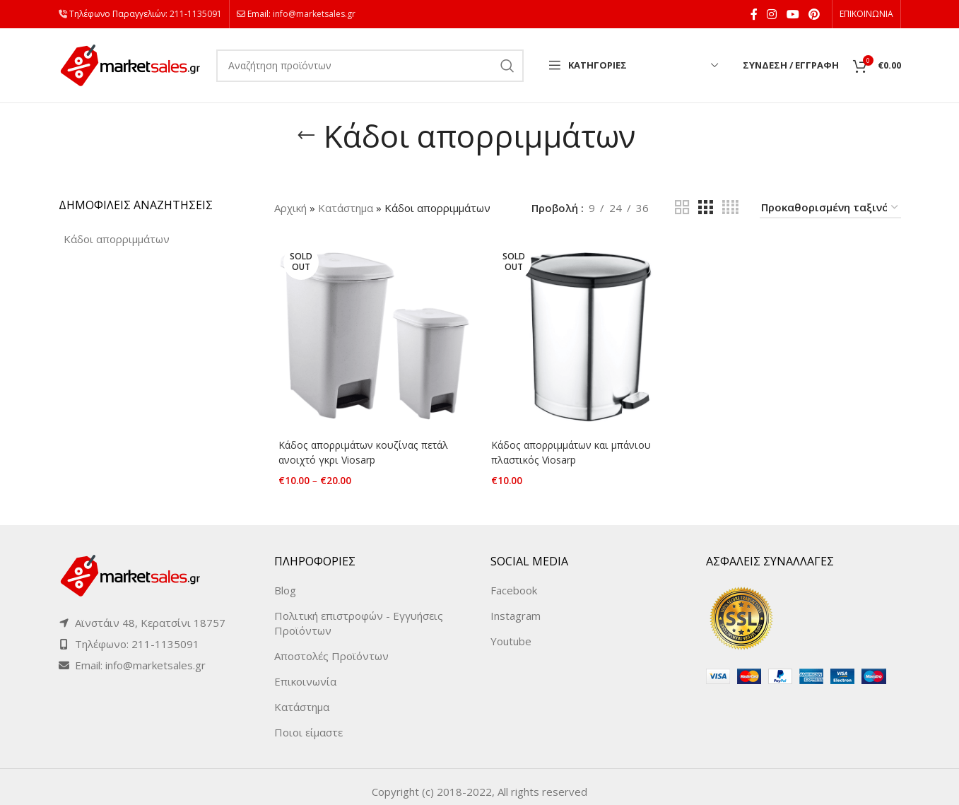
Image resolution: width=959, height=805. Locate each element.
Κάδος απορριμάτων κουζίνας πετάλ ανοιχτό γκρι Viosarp (365, 454)
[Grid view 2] (682, 207)
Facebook (513, 581)
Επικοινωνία (305, 672)
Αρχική (290, 208)
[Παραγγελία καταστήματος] (830, 207)
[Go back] (306, 136)
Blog (285, 581)
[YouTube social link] (793, 14)
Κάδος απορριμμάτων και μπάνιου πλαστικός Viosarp (575, 454)
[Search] (370, 65)
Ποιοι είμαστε (308, 723)
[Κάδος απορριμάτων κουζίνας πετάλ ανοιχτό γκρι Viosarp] (371, 337)
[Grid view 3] (705, 207)
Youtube (510, 632)
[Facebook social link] (754, 14)
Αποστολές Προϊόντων (331, 647)
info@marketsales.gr (314, 14)
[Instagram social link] (772, 14)
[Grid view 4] (730, 207)
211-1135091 (196, 14)
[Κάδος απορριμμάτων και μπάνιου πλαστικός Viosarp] (587, 337)
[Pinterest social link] (814, 14)
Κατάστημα (345, 208)
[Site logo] (130, 64)
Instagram (515, 606)
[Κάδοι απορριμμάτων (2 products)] (117, 239)
